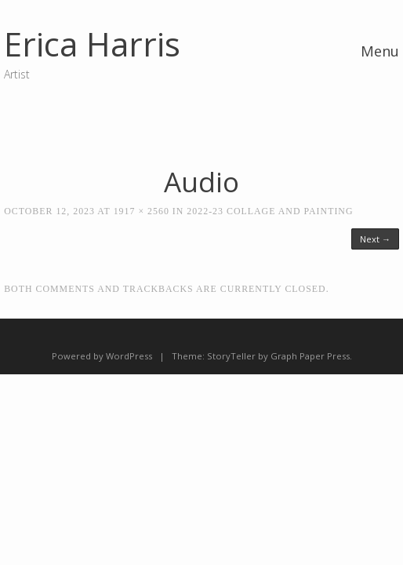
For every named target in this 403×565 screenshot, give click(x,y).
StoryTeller (231, 356)
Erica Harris (92, 43)
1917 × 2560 (141, 211)
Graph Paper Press (310, 356)
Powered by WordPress (102, 356)
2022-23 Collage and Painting (270, 211)
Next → (375, 239)
